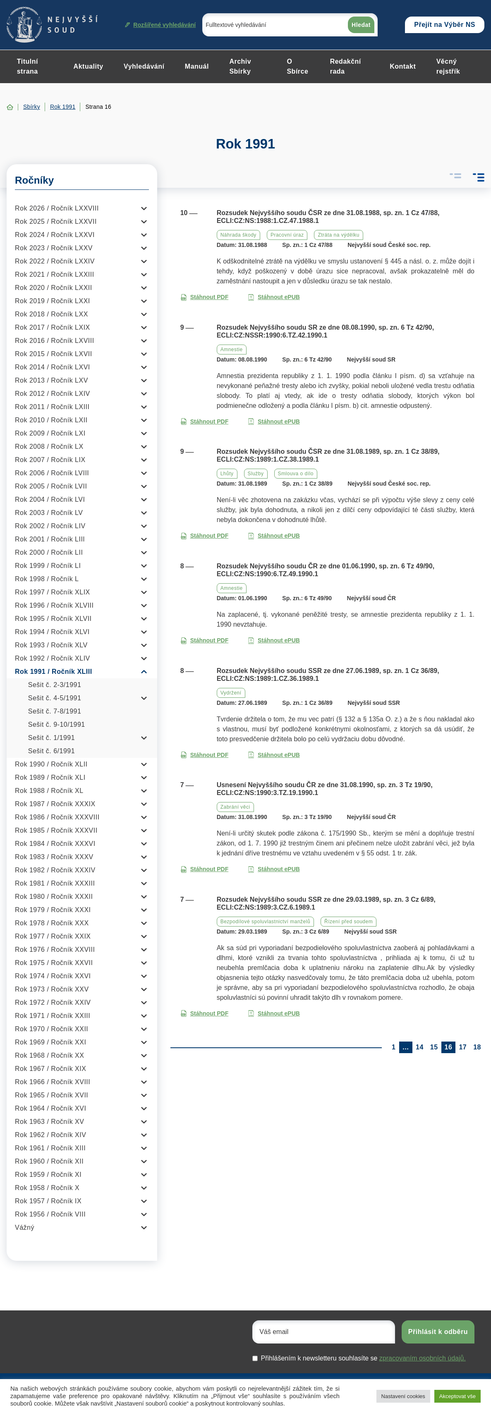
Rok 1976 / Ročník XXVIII (55, 949)
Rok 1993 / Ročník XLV (51, 645)
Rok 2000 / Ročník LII (49, 552)
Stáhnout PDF (204, 297)
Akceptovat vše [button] (457, 1396)
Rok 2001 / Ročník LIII (50, 539)
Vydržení (231, 693)
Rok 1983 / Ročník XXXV (54, 856)
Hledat (361, 25)
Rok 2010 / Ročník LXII (51, 420)
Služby (256, 474)
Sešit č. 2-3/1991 (54, 684)
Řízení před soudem (348, 921)
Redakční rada (345, 66)
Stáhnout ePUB (274, 297)
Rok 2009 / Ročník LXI (50, 433)
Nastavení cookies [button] (403, 1396)
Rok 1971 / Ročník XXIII (52, 1015)
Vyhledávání (144, 66)
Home (10, 107)
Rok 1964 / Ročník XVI (50, 1108)
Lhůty (227, 474)
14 (420, 1047)
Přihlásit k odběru (438, 1331)
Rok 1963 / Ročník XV (49, 1121)
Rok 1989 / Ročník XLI (50, 777)
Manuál (197, 66)
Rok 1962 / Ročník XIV (50, 1134)
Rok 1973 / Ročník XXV (52, 989)
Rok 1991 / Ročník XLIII (53, 671)
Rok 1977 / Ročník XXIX (53, 936)
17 (463, 1047)
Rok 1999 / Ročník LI (48, 565)
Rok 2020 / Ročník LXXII (53, 287)
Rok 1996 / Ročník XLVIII (54, 605)
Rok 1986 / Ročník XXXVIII (57, 817)
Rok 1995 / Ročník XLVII (53, 618)
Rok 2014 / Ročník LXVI (52, 367)
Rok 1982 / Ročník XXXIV (55, 870)
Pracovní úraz (287, 235)
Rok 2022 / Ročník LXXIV (55, 261)
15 (434, 1047)
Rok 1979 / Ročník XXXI (53, 909)
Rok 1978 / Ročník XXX (52, 923)
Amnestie (231, 349)
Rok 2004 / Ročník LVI (50, 499)
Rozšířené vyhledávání (160, 25)
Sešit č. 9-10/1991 (56, 724)
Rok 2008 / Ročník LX (49, 446)
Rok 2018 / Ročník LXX (51, 314)
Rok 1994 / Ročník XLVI (52, 631)
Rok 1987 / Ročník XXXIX (55, 803)
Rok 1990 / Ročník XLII (51, 764)
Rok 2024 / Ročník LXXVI (55, 234)
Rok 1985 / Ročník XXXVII (56, 830)
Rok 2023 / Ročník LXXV (54, 247)
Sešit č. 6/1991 (51, 750)
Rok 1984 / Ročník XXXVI (55, 843)
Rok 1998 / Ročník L (47, 578)
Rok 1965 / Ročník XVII (51, 1095)
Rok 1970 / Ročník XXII (51, 1028)
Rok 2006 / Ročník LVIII (52, 473)
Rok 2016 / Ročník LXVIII (54, 340)
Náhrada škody (238, 235)
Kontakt (403, 66)
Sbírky (31, 106)
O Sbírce (297, 66)
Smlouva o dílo (296, 474)
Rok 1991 (63, 106)
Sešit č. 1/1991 (51, 737)
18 (477, 1047)
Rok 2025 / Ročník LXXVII (56, 221)
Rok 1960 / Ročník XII (49, 1161)
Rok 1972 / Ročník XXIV (53, 1002)
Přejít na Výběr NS (444, 24)
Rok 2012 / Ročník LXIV (52, 393)
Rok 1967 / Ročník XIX (50, 1068)
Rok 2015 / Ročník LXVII (53, 353)
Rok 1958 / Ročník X (47, 1187)
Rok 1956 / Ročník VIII (50, 1214)
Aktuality (88, 66)
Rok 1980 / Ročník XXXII (54, 896)
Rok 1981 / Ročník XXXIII (55, 883)
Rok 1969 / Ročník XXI (50, 1042)
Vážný (24, 1227)
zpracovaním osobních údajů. (422, 1358)
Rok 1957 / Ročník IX (48, 1201)
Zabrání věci (235, 807)
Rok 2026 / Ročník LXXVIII (57, 208)
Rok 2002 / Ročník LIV (50, 525)
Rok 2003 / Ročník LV (49, 512)
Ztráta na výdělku (338, 235)
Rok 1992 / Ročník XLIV (52, 658)
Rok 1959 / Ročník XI (48, 1174)
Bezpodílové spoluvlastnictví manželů (265, 921)
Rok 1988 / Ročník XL (49, 790)
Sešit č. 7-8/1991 (54, 711)
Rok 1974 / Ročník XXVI (53, 976)
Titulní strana (27, 66)
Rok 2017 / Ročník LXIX (52, 327)
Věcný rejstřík (448, 66)
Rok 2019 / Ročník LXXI (52, 300)
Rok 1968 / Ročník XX (49, 1055)
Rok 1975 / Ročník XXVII (54, 962)
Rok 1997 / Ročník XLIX (52, 592)
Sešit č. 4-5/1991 (54, 698)
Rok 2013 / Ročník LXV (51, 380)
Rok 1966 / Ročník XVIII (52, 1081)
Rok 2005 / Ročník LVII (51, 486)
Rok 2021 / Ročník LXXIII (54, 274)
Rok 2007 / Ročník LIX (50, 459)
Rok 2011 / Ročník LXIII (52, 406)
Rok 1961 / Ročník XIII (50, 1148)
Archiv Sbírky (240, 66)
